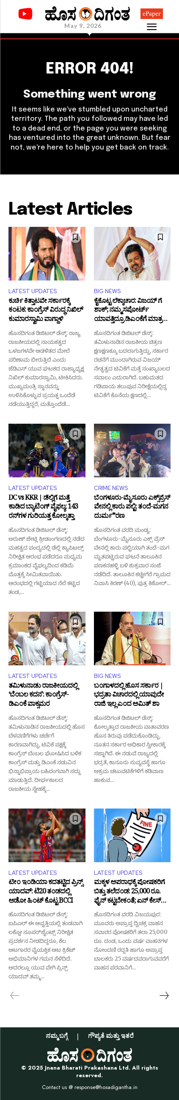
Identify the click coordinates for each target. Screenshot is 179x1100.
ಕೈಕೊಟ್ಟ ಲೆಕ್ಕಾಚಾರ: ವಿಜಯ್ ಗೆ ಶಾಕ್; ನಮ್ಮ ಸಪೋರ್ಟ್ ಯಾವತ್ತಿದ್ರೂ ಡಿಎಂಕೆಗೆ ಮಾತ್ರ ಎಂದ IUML (128, 311)
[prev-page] (15, 995)
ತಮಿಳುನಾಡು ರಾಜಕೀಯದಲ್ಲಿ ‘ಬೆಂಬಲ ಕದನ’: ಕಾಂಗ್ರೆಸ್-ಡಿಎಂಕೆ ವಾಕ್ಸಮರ (42, 696)
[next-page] (164, 995)
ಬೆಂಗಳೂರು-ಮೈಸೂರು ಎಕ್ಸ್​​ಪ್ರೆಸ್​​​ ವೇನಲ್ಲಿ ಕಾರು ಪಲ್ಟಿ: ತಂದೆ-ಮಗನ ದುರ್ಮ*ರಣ (132, 508)
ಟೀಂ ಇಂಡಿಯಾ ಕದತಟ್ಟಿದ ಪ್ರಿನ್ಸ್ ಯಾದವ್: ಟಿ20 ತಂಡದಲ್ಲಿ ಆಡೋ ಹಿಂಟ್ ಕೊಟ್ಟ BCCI (45, 892)
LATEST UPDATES (32, 291)
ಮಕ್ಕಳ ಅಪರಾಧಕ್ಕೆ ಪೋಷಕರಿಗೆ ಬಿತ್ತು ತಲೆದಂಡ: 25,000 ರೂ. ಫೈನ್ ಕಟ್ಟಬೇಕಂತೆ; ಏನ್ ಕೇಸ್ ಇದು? (129, 892)
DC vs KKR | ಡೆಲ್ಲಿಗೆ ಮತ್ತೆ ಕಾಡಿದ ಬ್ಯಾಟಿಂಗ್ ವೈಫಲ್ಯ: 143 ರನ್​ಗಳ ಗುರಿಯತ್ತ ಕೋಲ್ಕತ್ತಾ (43, 508)
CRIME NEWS (111, 488)
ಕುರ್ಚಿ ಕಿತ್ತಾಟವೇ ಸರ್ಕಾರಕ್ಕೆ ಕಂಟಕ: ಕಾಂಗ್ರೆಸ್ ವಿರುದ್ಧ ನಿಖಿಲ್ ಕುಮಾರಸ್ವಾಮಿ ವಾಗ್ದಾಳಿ (45, 311)
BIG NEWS (107, 291)
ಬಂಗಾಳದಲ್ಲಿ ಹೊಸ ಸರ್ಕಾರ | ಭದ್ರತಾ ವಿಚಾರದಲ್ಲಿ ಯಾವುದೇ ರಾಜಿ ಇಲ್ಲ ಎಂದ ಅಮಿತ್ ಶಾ (129, 696)
